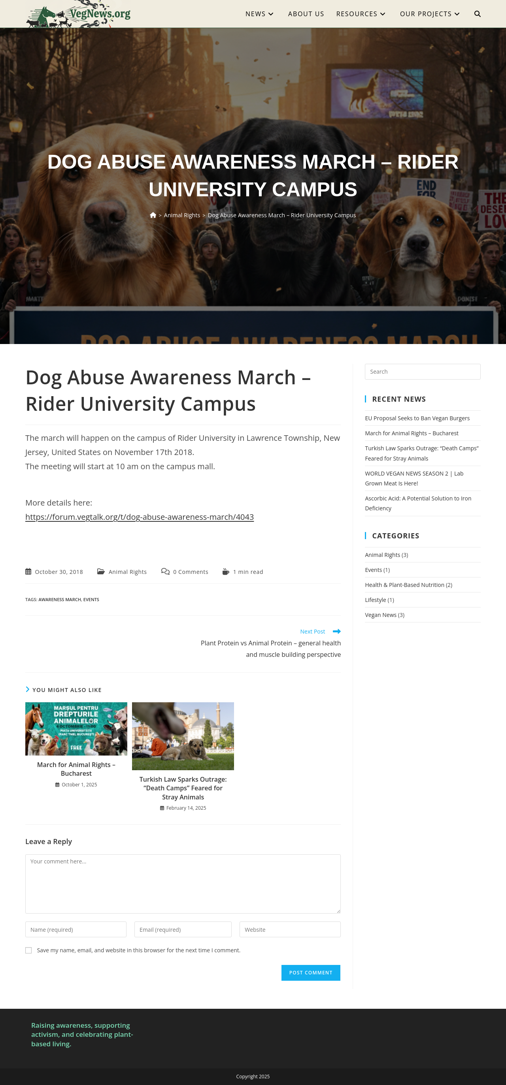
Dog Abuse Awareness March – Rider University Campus (280, 214)
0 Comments (190, 571)
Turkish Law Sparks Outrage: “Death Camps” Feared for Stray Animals (183, 788)
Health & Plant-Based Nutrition (404, 585)
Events (373, 570)
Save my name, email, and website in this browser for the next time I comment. (139, 950)
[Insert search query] (423, 372)
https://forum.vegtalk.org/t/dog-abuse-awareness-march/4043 (139, 516)
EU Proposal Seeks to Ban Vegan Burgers (417, 418)
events (91, 599)
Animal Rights (128, 571)
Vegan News (380, 615)
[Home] (162, 214)
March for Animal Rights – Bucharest (76, 769)
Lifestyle (375, 600)
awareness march (59, 599)
